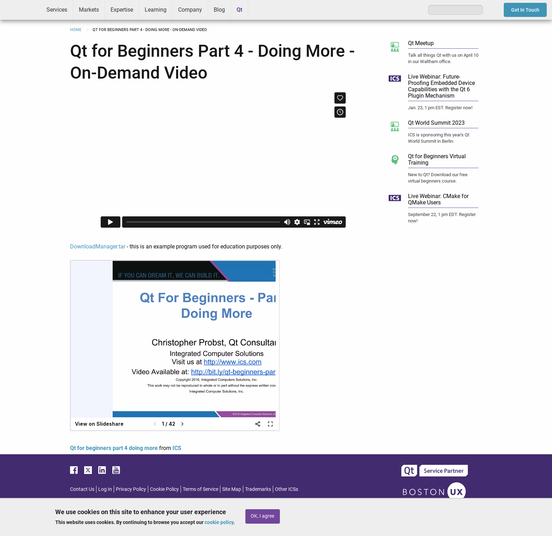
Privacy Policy (131, 489)
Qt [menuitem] (239, 9)
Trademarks (258, 489)
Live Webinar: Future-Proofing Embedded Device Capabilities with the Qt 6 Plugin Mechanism (441, 86)
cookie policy (219, 522)
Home (75, 29)
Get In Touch (525, 10)
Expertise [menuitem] (122, 9)
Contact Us (82, 489)
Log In (105, 489)
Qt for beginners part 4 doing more (114, 448)
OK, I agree (262, 516)
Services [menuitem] (56, 9)
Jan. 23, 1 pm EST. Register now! (440, 107)
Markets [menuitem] (89, 9)
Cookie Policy (164, 489)
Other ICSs (286, 489)
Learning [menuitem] (156, 9)
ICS (20, 10)
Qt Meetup (421, 43)
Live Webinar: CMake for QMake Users (438, 199)
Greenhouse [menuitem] (258, 9)
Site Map (231, 489)
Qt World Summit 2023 (436, 122)
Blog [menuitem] (219, 9)
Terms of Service (200, 489)
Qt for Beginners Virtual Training (437, 159)
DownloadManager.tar (97, 246)
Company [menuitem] (190, 9)
